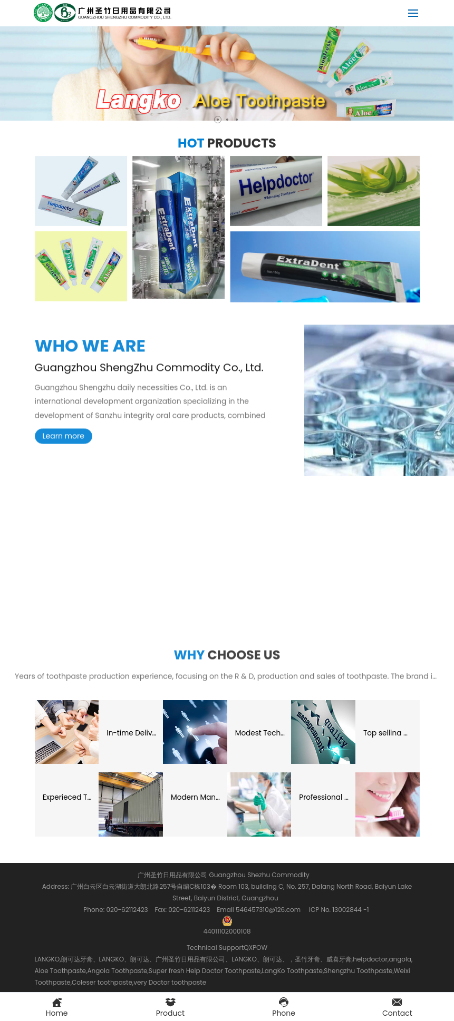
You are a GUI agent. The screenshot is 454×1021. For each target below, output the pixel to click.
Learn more (63, 443)
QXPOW (255, 947)
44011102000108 (226, 921)
